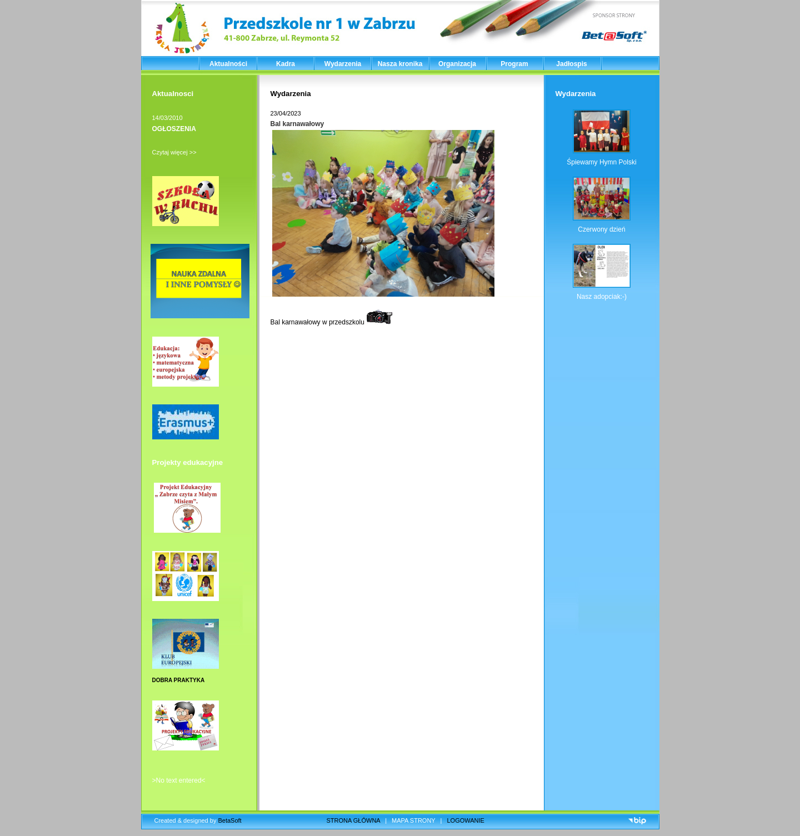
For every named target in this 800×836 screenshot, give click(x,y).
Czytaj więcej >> (174, 152)
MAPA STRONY (413, 820)
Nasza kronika (400, 64)
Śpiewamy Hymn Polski (601, 162)
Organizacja (457, 64)
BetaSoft (229, 820)
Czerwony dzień (601, 229)
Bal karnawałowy (297, 124)
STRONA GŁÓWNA (354, 820)
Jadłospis (571, 64)
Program (514, 64)
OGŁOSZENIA (174, 129)
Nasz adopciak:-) (602, 297)
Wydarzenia (342, 64)
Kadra (285, 64)
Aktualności (228, 64)
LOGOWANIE (465, 820)
